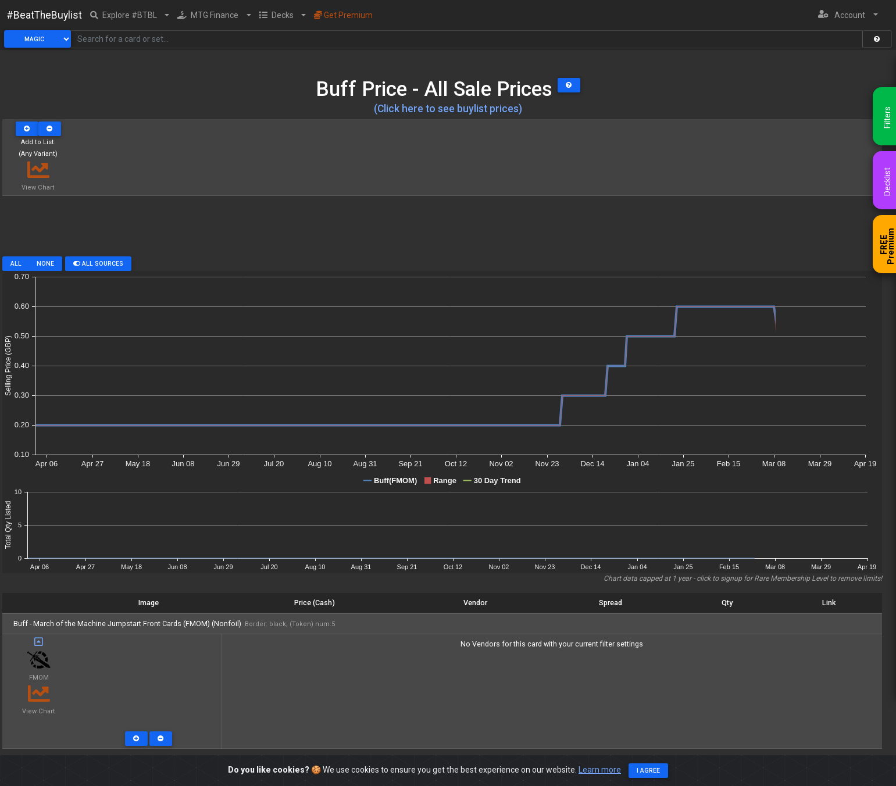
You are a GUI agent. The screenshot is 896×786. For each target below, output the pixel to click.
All (16, 263)
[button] (130, 15)
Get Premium (343, 15)
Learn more (600, 770)
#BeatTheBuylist (44, 15)
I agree (648, 771)
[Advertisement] (442, 230)
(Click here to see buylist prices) (448, 109)
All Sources (98, 263)
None (45, 263)
